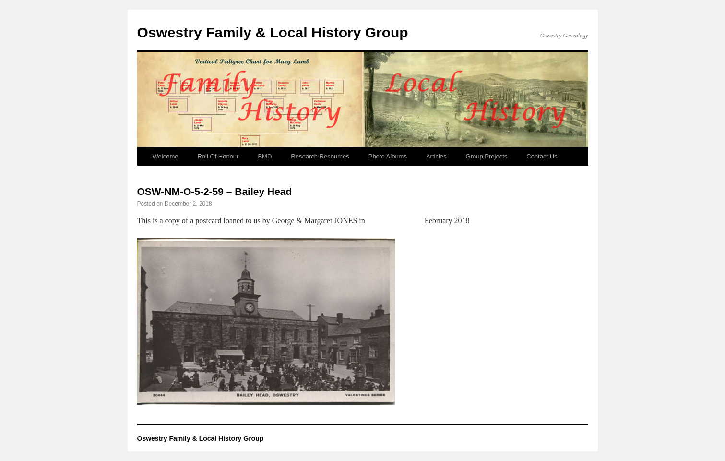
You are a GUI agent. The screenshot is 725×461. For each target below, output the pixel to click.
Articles (436, 156)
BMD (265, 156)
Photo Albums (387, 156)
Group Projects (487, 156)
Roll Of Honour (217, 156)
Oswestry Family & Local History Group (272, 32)
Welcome (165, 156)
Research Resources (320, 156)
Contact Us (541, 156)
